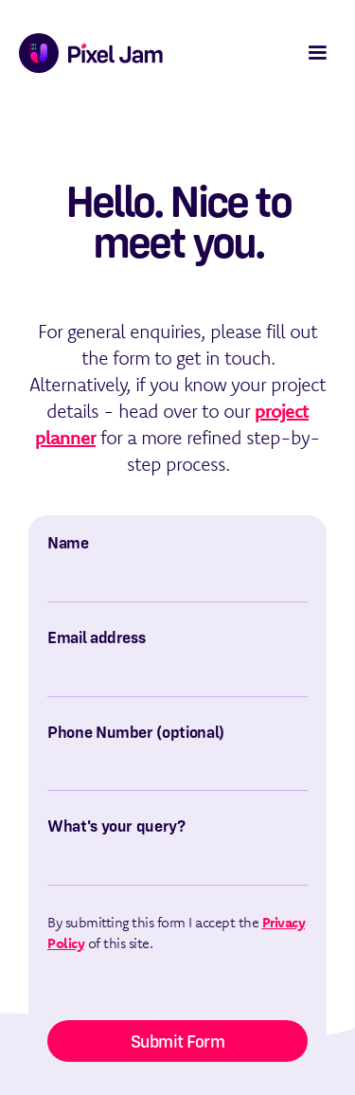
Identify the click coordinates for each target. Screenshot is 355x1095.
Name (68, 542)
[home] (86, 53)
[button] (317, 53)
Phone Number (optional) (135, 732)
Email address (96, 637)
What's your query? (116, 826)
